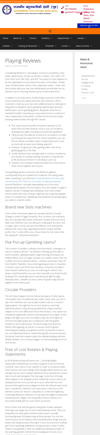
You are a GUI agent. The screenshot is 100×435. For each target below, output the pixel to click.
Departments (66, 38)
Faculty (83, 38)
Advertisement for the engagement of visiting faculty (88, 82)
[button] (50, 31)
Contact (33, 38)
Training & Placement (30, 46)
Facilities (9, 46)
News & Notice (85, 46)
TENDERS (52, 46)
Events (67, 46)
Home (5, 38)
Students (48, 38)
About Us (20, 38)
